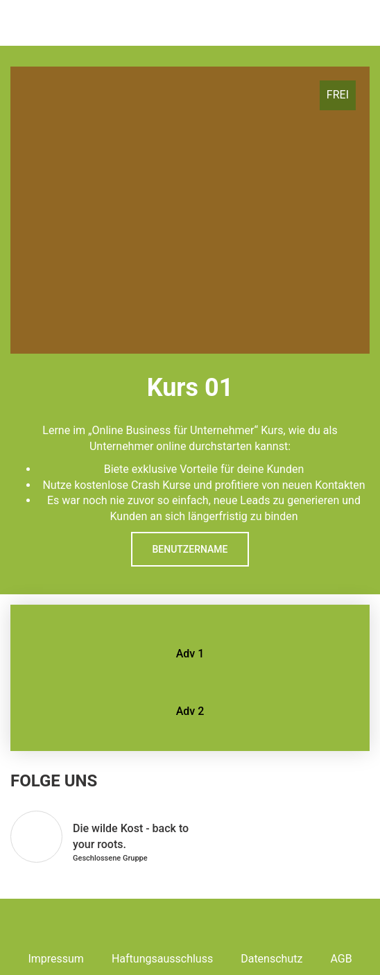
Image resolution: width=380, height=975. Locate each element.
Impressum (56, 958)
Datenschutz (271, 958)
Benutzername (189, 549)
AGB (341, 958)
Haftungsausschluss (162, 958)
